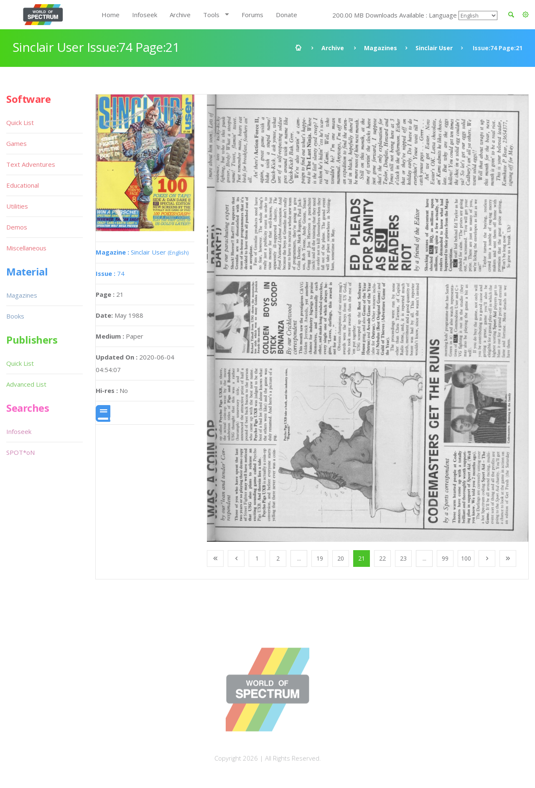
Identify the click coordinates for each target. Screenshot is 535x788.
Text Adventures (30, 164)
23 (403, 558)
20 (340, 558)
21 (361, 558)
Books (15, 316)
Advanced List (26, 384)
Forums (252, 14)
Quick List (20, 122)
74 (110, 273)
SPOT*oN (20, 452)
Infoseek (144, 14)
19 (319, 558)
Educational (22, 185)
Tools (211, 14)
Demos (16, 227)
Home (111, 14)
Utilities (17, 206)
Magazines (380, 48)
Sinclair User (434, 48)
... (299, 558)
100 (466, 558)
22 (382, 558)
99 (445, 558)
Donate (286, 14)
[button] (525, 14)
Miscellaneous (26, 248)
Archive (180, 14)
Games (16, 143)
